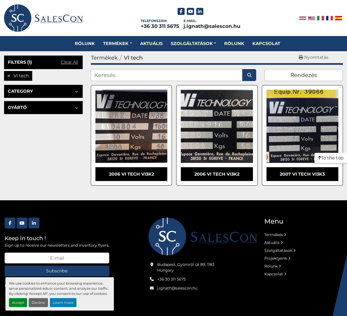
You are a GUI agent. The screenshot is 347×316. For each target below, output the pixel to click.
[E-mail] (57, 258)
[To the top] (330, 158)
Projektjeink (275, 258)
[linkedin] (200, 11)
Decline (38, 303)
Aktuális (151, 43)
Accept (18, 303)
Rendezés (303, 75)
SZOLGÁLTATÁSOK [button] (192, 43)
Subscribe (57, 270)
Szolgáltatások (278, 250)
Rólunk (85, 43)
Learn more (63, 303)
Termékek (115, 43)
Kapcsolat (266, 43)
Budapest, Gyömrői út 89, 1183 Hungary (185, 267)
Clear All (69, 62)
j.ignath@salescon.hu (212, 26)
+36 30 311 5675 (160, 26)
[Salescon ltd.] (203, 236)
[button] (117, 43)
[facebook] (181, 11)
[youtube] (190, 11)
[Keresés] (166, 75)
